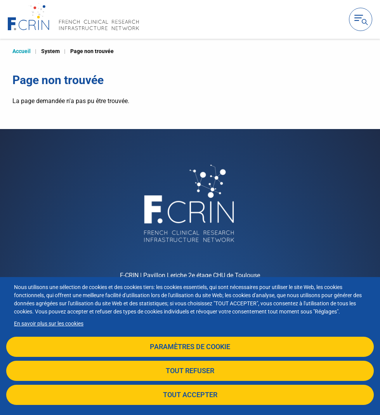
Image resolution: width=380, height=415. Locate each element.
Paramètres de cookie (190, 347)
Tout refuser (190, 371)
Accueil (21, 51)
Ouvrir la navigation (360, 19)
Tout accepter (190, 395)
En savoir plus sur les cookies (48, 323)
